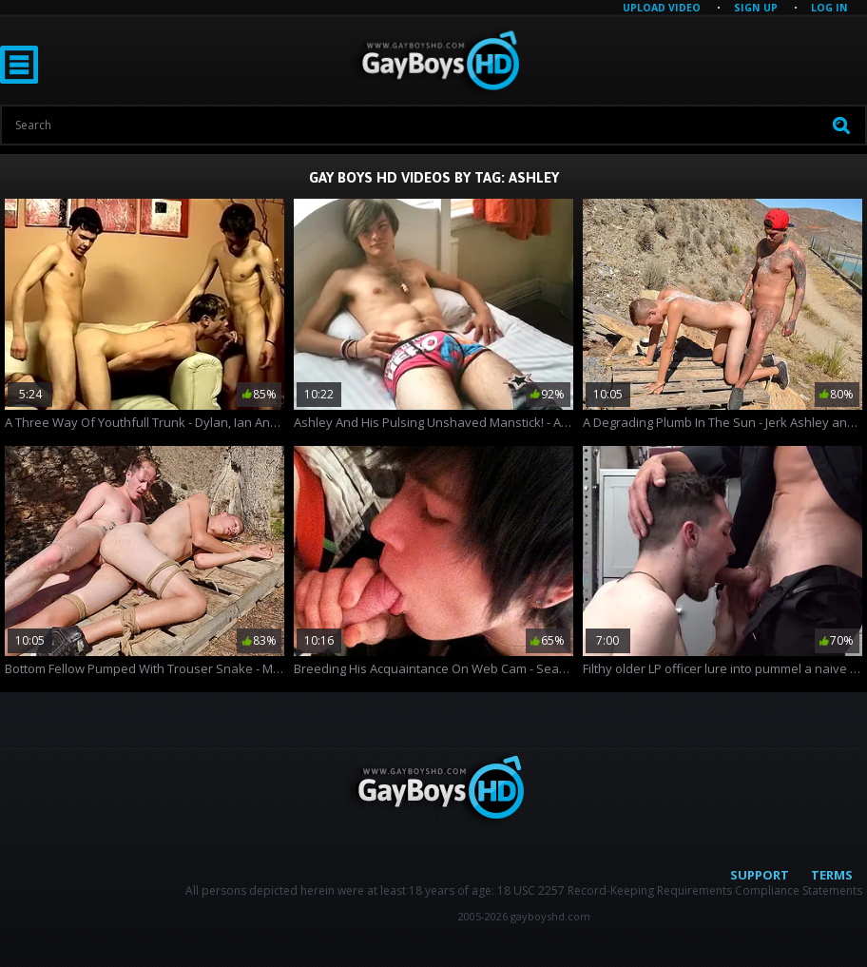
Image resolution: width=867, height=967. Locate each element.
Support (759, 874)
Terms (832, 874)
